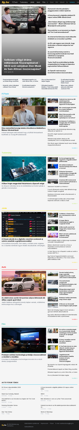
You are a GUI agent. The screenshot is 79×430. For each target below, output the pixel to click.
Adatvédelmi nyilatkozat (31, 423)
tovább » (74, 148)
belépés (72, 2)
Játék (32, 2)
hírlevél (62, 2)
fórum (52, 2)
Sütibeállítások (28, 426)
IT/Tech (15, 2)
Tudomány (24, 2)
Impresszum (44, 423)
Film (43, 2)
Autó (38, 2)
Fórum (52, 423)
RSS (57, 2)
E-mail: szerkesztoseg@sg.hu (64, 423)
